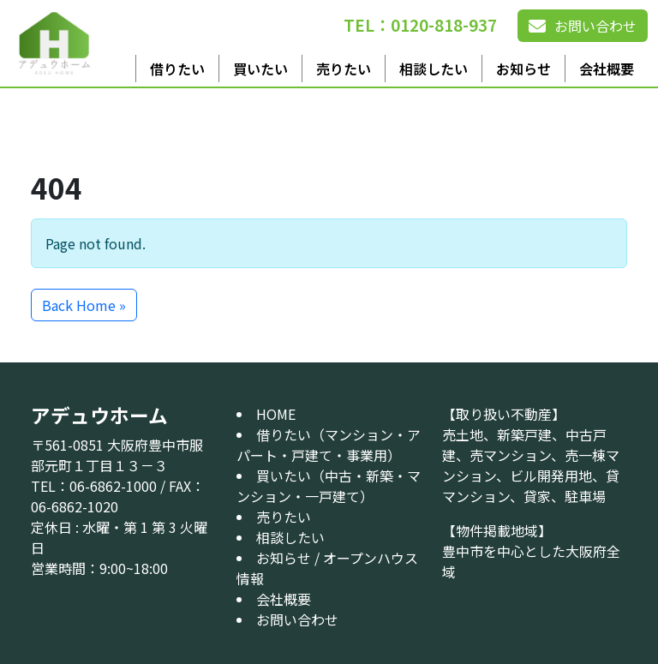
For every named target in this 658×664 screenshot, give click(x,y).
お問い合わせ (297, 619)
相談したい (433, 68)
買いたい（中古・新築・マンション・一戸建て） (328, 485)
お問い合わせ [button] (583, 25)
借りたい (177, 68)
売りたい (343, 68)
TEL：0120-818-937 (420, 25)
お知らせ (523, 68)
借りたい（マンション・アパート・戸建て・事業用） (328, 444)
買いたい (260, 68)
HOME (276, 414)
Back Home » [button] (84, 305)
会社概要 (606, 68)
